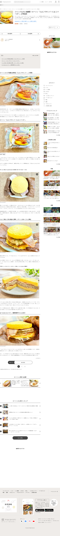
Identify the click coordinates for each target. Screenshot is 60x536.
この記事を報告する (37, 358)
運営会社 (39, 522)
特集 (3, 492)
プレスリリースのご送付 (41, 520)
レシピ (12, 490)
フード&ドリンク (42, 490)
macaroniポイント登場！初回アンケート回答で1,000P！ (26, 21)
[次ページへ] (25, 366)
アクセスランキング (20, 492)
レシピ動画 (42, 1)
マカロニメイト (12, 492)
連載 (7, 492)
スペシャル (27, 492)
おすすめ (50, 1)
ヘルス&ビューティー (33, 490)
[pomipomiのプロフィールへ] (20, 40)
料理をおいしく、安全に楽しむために (53, 520)
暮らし (27, 490)
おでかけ (22, 490)
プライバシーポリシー (48, 522)
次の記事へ (30, 33)
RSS (46, 520)
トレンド (46, 1)
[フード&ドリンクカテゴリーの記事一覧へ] (16, 23)
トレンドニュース (6, 490)
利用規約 (42, 522)
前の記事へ (10, 33)
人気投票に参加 (34, 492)
